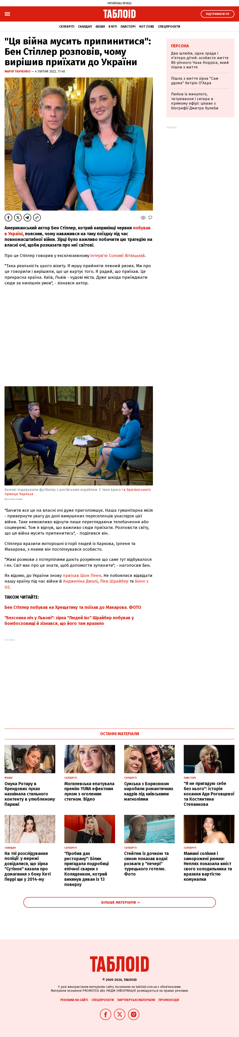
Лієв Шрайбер (114, 581)
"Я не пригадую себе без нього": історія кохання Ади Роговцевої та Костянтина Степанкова (209, 794)
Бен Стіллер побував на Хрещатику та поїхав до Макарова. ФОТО (73, 607)
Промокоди (169, 1000)
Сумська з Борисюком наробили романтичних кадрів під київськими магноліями (148, 791)
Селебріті (66, 27)
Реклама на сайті (74, 1000)
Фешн (100, 27)
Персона (180, 45)
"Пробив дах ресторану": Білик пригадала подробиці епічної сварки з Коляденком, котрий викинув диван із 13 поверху (86, 869)
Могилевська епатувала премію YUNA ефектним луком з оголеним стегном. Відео (89, 791)
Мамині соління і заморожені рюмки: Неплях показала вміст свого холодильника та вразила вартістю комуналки (208, 866)
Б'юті (113, 27)
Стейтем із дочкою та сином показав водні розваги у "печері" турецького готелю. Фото (146, 864)
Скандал (85, 27)
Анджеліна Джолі (80, 581)
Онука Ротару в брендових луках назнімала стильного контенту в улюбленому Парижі (30, 794)
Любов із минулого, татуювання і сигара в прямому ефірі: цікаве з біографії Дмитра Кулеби (194, 101)
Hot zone (146, 27)
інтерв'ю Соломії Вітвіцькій (117, 255)
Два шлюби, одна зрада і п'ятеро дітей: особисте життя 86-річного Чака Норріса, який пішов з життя (200, 60)
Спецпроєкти (169, 27)
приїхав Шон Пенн (82, 575)
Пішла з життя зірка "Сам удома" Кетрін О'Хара (194, 80)
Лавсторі (128, 27)
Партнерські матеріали (136, 1000)
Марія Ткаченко (18, 71)
